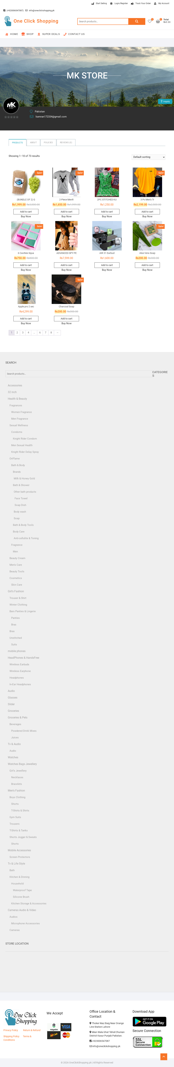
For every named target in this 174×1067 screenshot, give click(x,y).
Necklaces (17, 777)
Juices (15, 737)
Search (136, 21)
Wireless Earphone (20, 671)
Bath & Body (18, 465)
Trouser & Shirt (18, 598)
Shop (27, 34)
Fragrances (16, 405)
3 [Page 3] (22, 332)
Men (15, 551)
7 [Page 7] (45, 332)
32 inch (12, 392)
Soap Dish (20, 505)
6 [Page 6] (40, 332)
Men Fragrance (19, 418)
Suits (14, 644)
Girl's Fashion (16, 591)
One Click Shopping (36, 21)
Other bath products (25, 491)
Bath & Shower (21, 485)
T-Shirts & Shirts (20, 810)
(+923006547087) (13, 10)
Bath (12, 870)
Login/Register (119, 3)
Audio (11, 691)
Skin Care (16, 584)
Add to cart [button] (26, 211)
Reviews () (66, 142)
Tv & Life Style (16, 863)
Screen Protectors (20, 857)
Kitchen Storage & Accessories (28, 903)
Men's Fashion (16, 790)
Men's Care (16, 564)
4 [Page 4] (28, 332)
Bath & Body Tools (23, 525)
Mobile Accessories (19, 850)
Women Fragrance (21, 412)
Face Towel (21, 498)
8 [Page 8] (51, 332)
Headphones (17, 677)
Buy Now (26, 216)
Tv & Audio (14, 744)
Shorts (15, 803)
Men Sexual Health (21, 445)
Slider (11, 704)
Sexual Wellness (19, 425)
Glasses (12, 697)
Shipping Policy (11, 1036)
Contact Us (74, 34)
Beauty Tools (17, 571)
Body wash (20, 511)
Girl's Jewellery (18, 770)
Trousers (15, 823)
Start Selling (99, 3)
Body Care (18, 531)
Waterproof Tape (22, 890)
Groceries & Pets (17, 717)
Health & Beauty (17, 398)
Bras (13, 624)
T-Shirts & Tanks (19, 830)
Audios (14, 916)
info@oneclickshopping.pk (40, 10)
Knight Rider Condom (25, 438)
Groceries (13, 710)
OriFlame (15, 458)
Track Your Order (140, 3)
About (33, 142)
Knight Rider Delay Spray (25, 451)
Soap (17, 518)
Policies (48, 142)
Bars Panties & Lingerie (23, 611)
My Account (161, 3)
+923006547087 (100, 1041)
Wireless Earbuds (19, 664)
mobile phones (16, 651)
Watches (13, 757)
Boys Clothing (17, 797)
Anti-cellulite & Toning (26, 538)
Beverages (15, 724)
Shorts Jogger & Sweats (23, 837)
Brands (17, 471)
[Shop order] (148, 157)
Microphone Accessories (25, 923)
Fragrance (16, 544)
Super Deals (48, 34)
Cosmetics (16, 578)
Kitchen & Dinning (19, 876)
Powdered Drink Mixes (24, 730)
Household (17, 883)
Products (17, 143)
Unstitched (16, 637)
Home (11, 34)
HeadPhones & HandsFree (23, 657)
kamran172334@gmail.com (51, 116)
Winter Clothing (18, 604)
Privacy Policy (10, 1030)
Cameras (15, 930)
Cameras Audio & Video (22, 910)
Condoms (16, 432)
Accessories (15, 385)
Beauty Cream (17, 558)
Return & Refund (31, 1030)
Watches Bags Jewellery (22, 764)
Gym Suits (15, 817)
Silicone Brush (21, 896)
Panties (15, 617)
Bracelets (16, 784)
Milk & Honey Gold (24, 478)
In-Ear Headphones (20, 684)
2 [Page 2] (17, 332)
